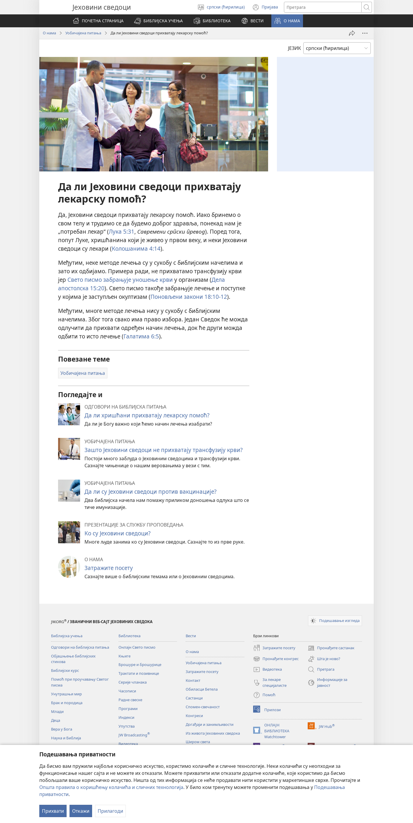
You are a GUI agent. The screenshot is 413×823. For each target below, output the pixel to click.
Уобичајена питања (83, 33)
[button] (158, 20)
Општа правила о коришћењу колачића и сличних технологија (111, 787)
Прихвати (53, 811)
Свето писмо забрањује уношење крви (120, 280)
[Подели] (352, 33)
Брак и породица (66, 702)
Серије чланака (133, 682)
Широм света (198, 741)
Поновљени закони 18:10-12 (188, 297)
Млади (57, 711)
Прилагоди (110, 811)
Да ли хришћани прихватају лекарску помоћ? (146, 415)
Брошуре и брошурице (140, 664)
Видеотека (128, 743)
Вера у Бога (61, 729)
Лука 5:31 (121, 231)
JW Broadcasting (134, 735)
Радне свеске (130, 699)
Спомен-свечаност (203, 706)
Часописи (127, 691)
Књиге (125, 656)
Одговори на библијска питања (80, 647)
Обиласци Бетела (202, 689)
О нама (49, 33)
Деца (55, 720)
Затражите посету (108, 568)
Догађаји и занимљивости (209, 724)
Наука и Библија (66, 738)
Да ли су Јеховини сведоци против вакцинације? (150, 491)
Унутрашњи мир (66, 693)
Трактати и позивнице (139, 673)
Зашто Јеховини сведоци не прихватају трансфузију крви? (163, 450)
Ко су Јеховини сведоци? (117, 533)
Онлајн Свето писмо (137, 647)
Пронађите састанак (331, 648)
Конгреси (194, 715)
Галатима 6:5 (141, 336)
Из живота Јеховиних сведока (213, 733)
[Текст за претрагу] (323, 7)
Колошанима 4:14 (136, 248)
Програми (128, 708)
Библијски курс (65, 670)
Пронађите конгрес (276, 658)
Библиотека (130, 635)
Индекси (126, 717)
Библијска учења (66, 635)
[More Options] (365, 33)
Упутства (127, 726)
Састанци (194, 698)
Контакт (193, 680)
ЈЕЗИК (294, 48)
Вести (191, 635)
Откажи (80, 811)
